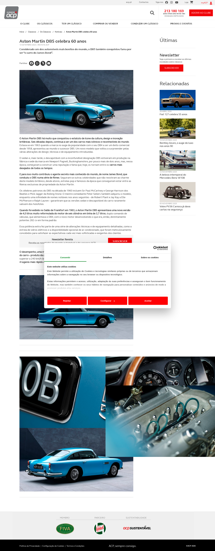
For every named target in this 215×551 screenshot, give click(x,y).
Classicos (32, 31)
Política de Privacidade (29, 544)
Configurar (107, 301)
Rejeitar (67, 301)
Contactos (143, 2)
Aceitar (148, 301)
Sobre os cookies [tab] (150, 257)
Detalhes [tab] (107, 257)
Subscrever (120, 241)
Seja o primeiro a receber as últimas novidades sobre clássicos (175, 60)
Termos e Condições (75, 544)
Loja (189, 2)
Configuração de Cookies (53, 544)
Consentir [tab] (65, 257)
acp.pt (129, 2)
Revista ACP (43, 45)
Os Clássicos (45, 31)
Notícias (58, 31)
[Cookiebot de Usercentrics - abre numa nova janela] (155, 248)
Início (21, 31)
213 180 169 (174, 11)
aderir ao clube (201, 12)
